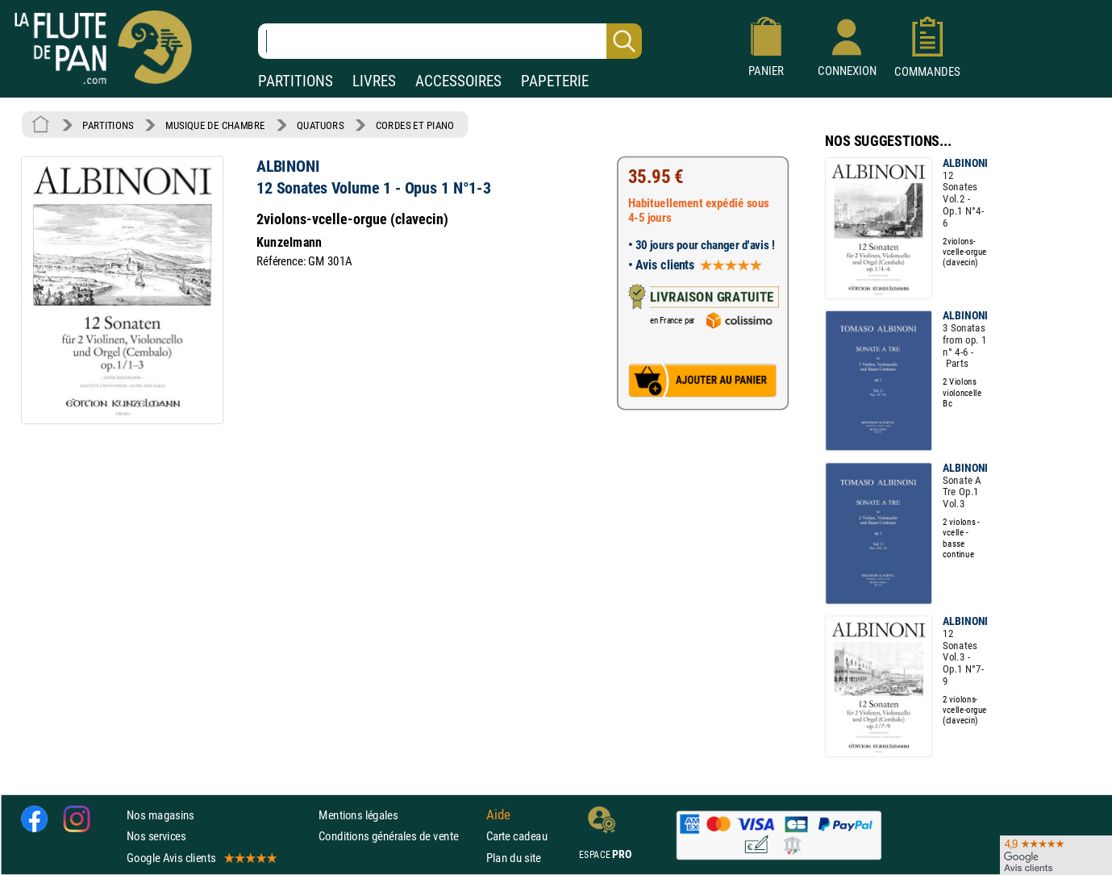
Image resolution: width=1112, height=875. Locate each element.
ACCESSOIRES (458, 81)
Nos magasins (160, 816)
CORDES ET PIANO (415, 125)
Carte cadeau (517, 837)
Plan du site (513, 858)
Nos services (156, 837)
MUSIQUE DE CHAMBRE (215, 125)
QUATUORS (320, 125)
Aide (498, 815)
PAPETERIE (555, 81)
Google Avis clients (201, 858)
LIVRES (374, 81)
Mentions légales (358, 816)
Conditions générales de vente (399, 837)
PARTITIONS (295, 81)
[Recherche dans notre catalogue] (450, 41)
